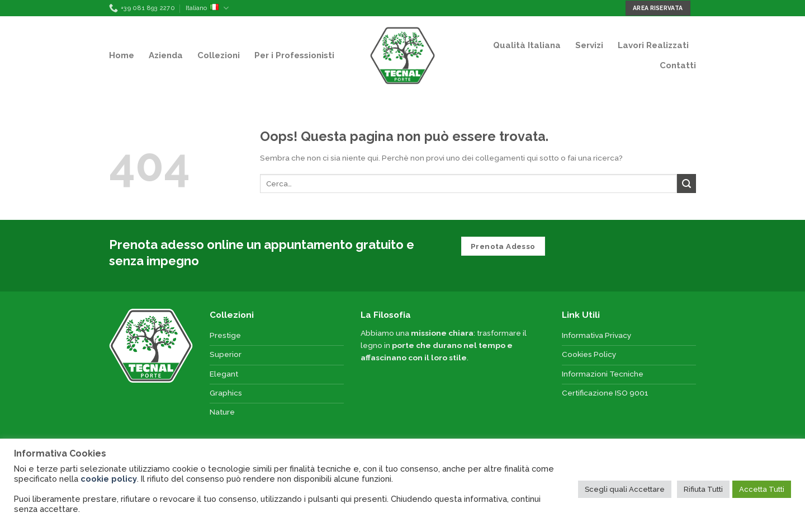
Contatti (678, 65)
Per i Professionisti (294, 55)
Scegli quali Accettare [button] (625, 489)
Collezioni (218, 55)
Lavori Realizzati (653, 45)
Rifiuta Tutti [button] (703, 489)
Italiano (207, 8)
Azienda (166, 55)
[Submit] (686, 183)
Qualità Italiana (527, 45)
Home (121, 55)
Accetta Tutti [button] (761, 489)
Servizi (589, 45)
